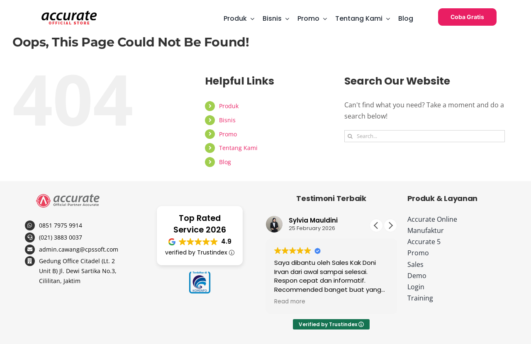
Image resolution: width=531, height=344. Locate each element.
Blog (225, 162)
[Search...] (424, 136)
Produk (229, 106)
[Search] (350, 136)
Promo (228, 134)
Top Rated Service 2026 (199, 224)
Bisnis (227, 120)
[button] (390, 225)
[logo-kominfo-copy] (200, 274)
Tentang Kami (238, 148)
